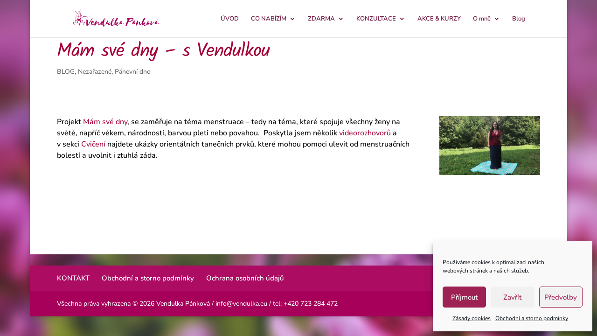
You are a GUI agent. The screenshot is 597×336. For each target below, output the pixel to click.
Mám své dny (105, 122)
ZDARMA (321, 19)
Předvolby (560, 297)
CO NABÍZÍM (268, 19)
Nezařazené (94, 71)
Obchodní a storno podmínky (531, 318)
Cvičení (93, 144)
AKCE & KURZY (439, 19)
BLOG (66, 71)
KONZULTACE (376, 19)
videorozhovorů (365, 133)
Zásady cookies (471, 318)
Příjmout (464, 297)
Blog (518, 19)
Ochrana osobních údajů (245, 278)
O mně (482, 19)
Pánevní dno (133, 71)
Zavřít (512, 297)
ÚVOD (230, 19)
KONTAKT (73, 278)
